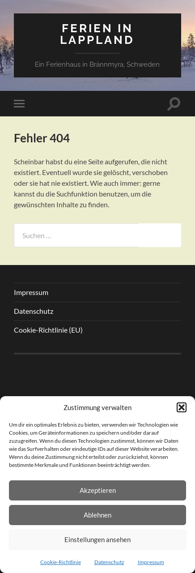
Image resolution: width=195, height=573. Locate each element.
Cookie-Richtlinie (60, 562)
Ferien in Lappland (97, 34)
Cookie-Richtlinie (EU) (48, 329)
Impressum (151, 562)
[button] (181, 407)
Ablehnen (97, 515)
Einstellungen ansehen (97, 539)
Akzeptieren (98, 490)
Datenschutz (109, 562)
